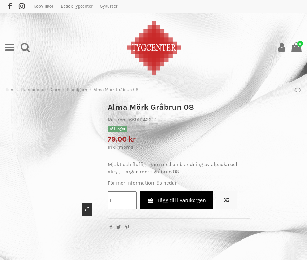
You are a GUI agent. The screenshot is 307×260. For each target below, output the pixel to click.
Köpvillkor (44, 6)
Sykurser (108, 6)
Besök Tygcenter (77, 6)
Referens (118, 120)
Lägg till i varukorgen (176, 200)
